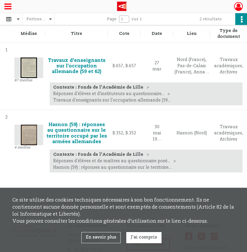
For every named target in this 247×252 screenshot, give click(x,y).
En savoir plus (101, 237)
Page (112, 19)
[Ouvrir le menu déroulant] (7, 7)
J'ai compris (144, 237)
